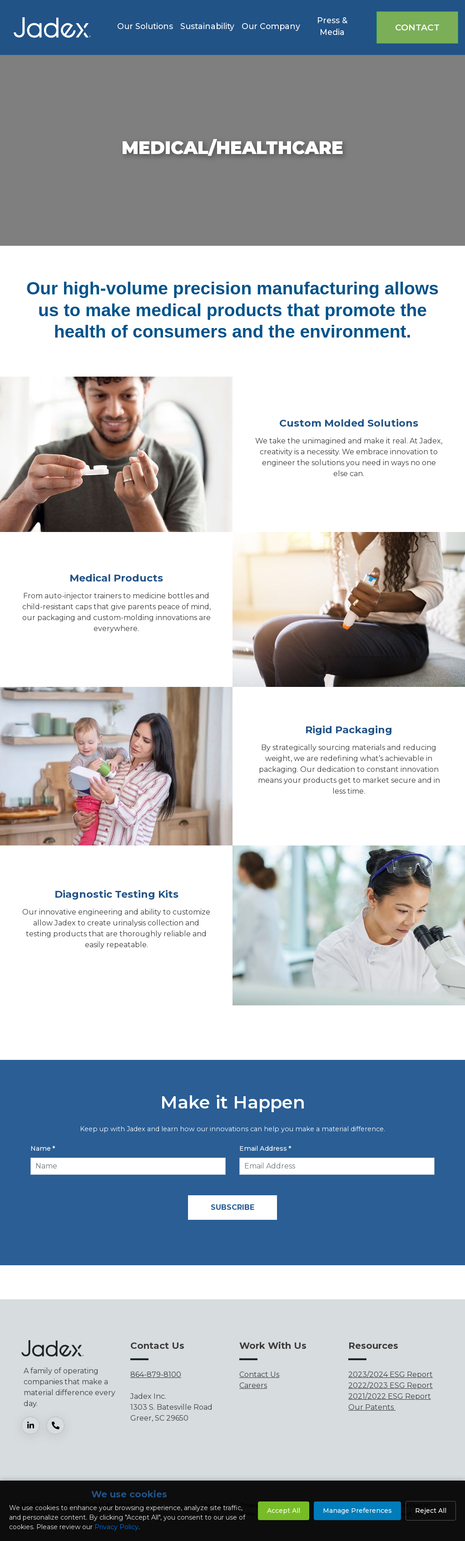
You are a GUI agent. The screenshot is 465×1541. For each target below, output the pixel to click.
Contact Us (259, 1374)
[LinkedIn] (33, 1426)
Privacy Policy (116, 1527)
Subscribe (232, 1207)
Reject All (430, 1510)
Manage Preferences (357, 1510)
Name (42, 1148)
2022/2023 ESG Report (390, 1385)
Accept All (283, 1510)
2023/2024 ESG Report (390, 1374)
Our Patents (372, 1407)
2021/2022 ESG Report (389, 1396)
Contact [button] (417, 27)
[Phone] (58, 1426)
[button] (145, 27)
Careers (253, 1385)
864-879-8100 (155, 1374)
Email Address (265, 1148)
